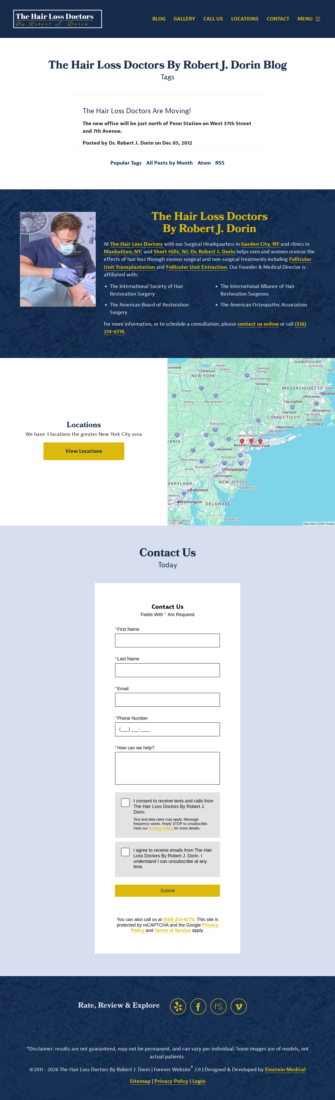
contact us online (258, 324)
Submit (167, 890)
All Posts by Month (169, 163)
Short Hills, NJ (171, 252)
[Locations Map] (251, 441)
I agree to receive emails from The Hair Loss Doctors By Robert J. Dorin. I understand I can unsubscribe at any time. (172, 858)
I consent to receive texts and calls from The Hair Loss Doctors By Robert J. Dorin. (173, 814)
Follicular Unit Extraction (196, 267)
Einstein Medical (285, 1069)
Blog (158, 18)
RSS (220, 163)
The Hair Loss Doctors (137, 244)
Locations (245, 18)
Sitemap (140, 1081)
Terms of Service (173, 930)
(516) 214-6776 (178, 919)
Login (198, 1081)
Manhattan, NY (122, 252)
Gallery (184, 18)
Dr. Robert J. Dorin (213, 252)
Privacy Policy (161, 828)
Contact (278, 18)
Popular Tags (126, 163)
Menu (310, 19)
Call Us (213, 18)
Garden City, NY (261, 244)
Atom (204, 163)
